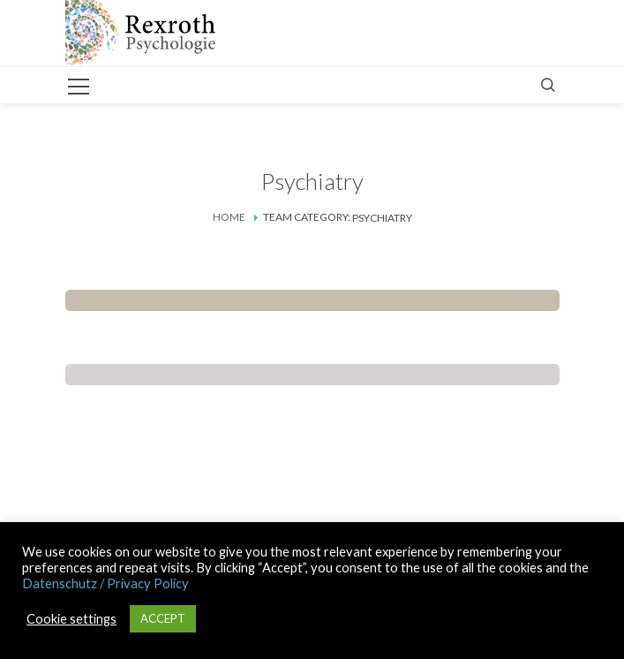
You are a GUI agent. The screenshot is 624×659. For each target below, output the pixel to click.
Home (229, 216)
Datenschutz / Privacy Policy (105, 583)
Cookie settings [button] (71, 618)
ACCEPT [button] (162, 618)
